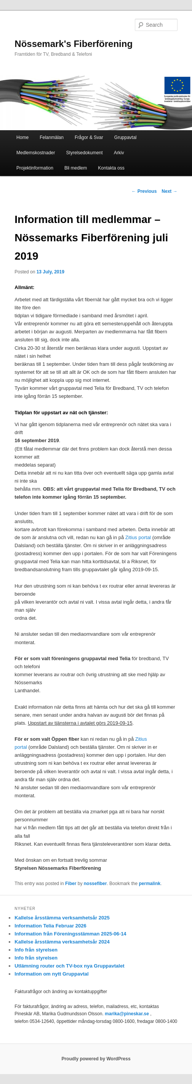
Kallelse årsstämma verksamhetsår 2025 (61, 918)
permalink (149, 883)
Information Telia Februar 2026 (50, 926)
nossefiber (95, 883)
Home (22, 137)
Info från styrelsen (36, 950)
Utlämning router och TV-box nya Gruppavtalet (69, 966)
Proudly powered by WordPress (95, 1058)
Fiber (70, 883)
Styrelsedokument (84, 152)
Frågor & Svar (89, 137)
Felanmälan (52, 137)
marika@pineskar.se (127, 1013)
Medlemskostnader (35, 152)
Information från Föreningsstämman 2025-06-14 (70, 934)
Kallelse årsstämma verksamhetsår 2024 (61, 942)
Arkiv (119, 152)
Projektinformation (34, 168)
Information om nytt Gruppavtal (51, 974)
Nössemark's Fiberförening (73, 44)
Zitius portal (138, 537)
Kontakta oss (111, 168)
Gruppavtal (125, 137)
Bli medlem (75, 168)
